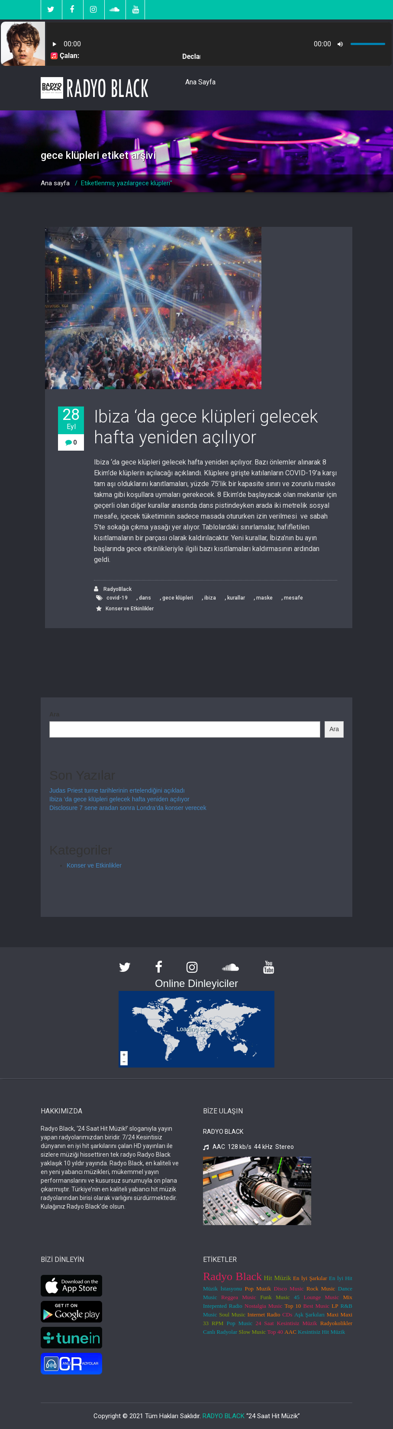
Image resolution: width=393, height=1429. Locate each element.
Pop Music (240, 1323)
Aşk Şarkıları (309, 1314)
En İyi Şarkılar (310, 1278)
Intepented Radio (222, 1306)
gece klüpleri (177, 598)
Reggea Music (238, 1297)
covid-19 (117, 598)
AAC (290, 1332)
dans (145, 598)
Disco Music (289, 1288)
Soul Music (232, 1314)
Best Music (316, 1306)
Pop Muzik (258, 1288)
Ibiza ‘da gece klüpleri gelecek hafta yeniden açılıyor (206, 427)
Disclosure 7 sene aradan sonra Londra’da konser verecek (127, 807)
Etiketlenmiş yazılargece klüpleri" (126, 183)
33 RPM (213, 1323)
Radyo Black (232, 1276)
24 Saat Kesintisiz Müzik (286, 1323)
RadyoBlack (113, 589)
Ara (54, 714)
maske (264, 598)
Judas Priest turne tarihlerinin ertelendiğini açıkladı (117, 790)
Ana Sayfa (200, 82)
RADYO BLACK (224, 1416)
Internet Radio (264, 1314)
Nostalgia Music (263, 1306)
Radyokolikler (336, 1323)
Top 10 (292, 1306)
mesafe (293, 598)
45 (297, 1297)
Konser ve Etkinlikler (130, 609)
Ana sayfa (55, 183)
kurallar (236, 598)
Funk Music (275, 1297)
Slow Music (252, 1332)
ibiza (210, 598)
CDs (287, 1314)
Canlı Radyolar (220, 1332)
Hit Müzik (277, 1277)
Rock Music (320, 1288)
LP (335, 1306)
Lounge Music (321, 1297)
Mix (347, 1297)
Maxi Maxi (339, 1314)
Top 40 (275, 1332)
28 (71, 418)
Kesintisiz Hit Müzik (321, 1332)
